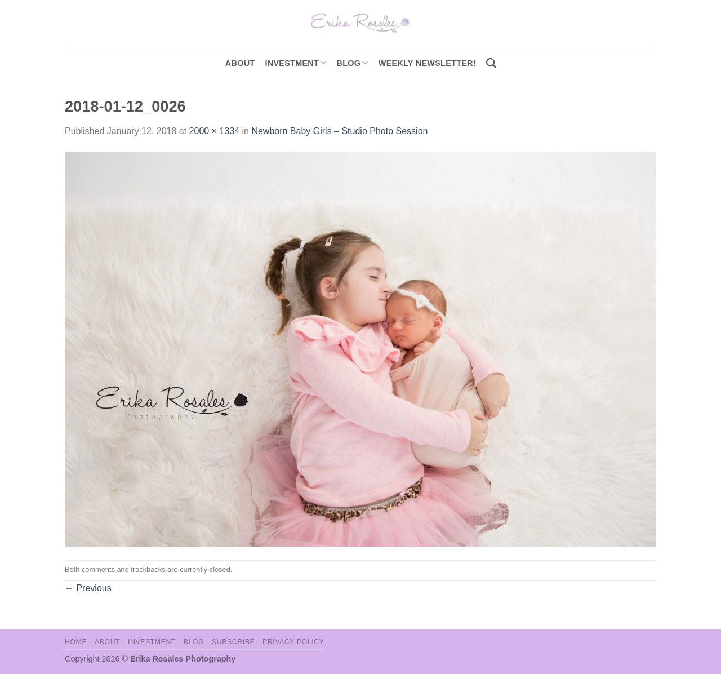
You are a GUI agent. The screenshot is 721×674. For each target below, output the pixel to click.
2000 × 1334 (214, 131)
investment (295, 62)
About (240, 63)
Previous (88, 588)
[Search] (491, 63)
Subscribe (233, 642)
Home (76, 642)
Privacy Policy (293, 642)
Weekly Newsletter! (427, 63)
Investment (152, 642)
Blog (352, 62)
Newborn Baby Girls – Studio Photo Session (339, 131)
